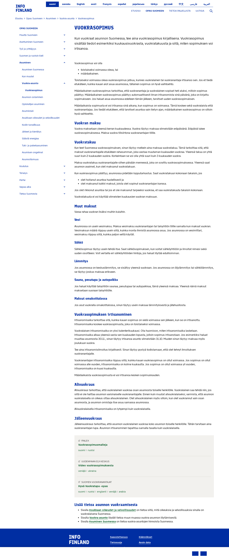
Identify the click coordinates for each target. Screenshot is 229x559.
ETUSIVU (136, 11)
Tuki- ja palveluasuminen (35, 145)
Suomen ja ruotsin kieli (31, 55)
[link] (24, 8)
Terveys (23, 173)
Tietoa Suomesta (28, 193)
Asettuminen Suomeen (31, 42)
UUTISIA (200, 11)
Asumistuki (28, 111)
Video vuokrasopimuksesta (95, 465)
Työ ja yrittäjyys (27, 49)
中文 (181, 4)
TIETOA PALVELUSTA (180, 11)
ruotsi (91, 450)
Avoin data (145, 542)
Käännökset (145, 537)
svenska (66, 4)
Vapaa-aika (25, 187)
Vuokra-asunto (30, 83)
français (107, 4)
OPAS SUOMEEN (155, 11)
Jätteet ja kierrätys (31, 131)
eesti (93, 4)
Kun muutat (28, 76)
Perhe (22, 180)
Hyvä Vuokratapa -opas (93, 486)
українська (138, 4)
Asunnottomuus (30, 159)
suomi (52, 4)
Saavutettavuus (119, 537)
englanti (101, 491)
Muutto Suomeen (28, 35)
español (122, 4)
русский (168, 4)
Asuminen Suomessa (33, 69)
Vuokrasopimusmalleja (92, 444)
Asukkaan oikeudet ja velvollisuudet (40, 118)
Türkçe (154, 4)
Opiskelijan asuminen (33, 104)
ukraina (92, 471)
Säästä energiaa (30, 138)
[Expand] (64, 35)
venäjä (82, 471)
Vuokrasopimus (33, 90)
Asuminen (25, 62)
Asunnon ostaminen (32, 97)
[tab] (44, 35)
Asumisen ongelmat (32, 152)
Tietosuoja (116, 542)
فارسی (193, 4)
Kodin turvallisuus (31, 125)
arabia (122, 491)
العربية (206, 4)
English (81, 4)
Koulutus (23, 166)
